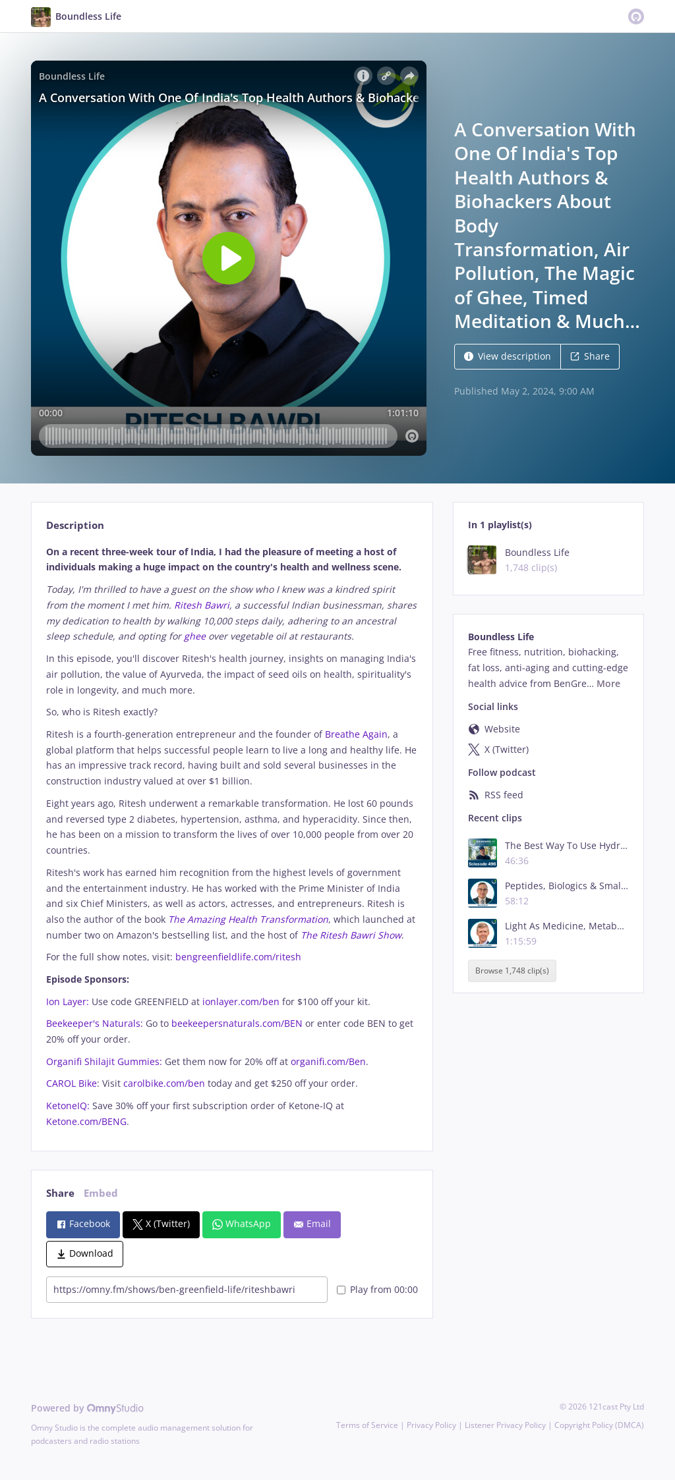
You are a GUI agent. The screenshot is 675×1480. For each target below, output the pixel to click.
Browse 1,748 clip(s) (512, 970)
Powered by (87, 1408)
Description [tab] (75, 525)
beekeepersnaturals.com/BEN (237, 1023)
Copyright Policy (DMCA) (599, 1425)
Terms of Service (367, 1425)
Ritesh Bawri (201, 605)
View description (507, 356)
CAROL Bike (71, 1083)
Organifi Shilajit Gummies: (104, 1061)
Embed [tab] (101, 1193)
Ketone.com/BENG (86, 1121)
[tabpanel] (231, 837)
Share (590, 356)
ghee (195, 636)
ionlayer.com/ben (240, 1001)
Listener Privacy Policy (505, 1425)
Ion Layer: (67, 1001)
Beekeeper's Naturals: (94, 1023)
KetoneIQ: (68, 1105)
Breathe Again (356, 734)
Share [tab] (60, 1193)
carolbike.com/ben (164, 1083)
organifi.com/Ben (328, 1061)
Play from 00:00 (377, 1289)
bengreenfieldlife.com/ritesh (238, 956)
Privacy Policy (431, 1425)
